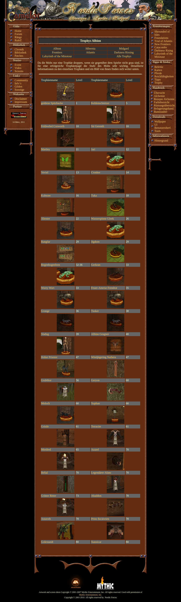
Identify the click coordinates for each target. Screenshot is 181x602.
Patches (19, 55)
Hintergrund (161, 140)
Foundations (161, 37)
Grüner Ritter (48, 495)
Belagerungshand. (164, 108)
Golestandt (47, 541)
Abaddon (96, 495)
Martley (45, 149)
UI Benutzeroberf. (163, 126)
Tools (158, 130)
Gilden (18, 86)
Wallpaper (160, 121)
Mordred (46, 449)
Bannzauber (160, 111)
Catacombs (161, 47)
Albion (57, 48)
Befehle (159, 66)
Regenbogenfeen (50, 264)
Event (18, 64)
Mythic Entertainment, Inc (90, 595)
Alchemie (159, 95)
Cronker (95, 172)
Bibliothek (21, 52)
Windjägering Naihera (103, 357)
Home (18, 30)
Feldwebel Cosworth (52, 126)
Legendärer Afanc (101, 472)
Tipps (158, 79)
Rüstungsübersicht (164, 105)
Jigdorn (95, 241)
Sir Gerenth (97, 126)
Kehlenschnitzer (100, 103)
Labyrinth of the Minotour (57, 56)
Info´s (18, 83)
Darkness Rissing (124, 52)
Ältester (45, 218)
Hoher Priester (49, 357)
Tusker (95, 310)
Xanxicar (96, 541)
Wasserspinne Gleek (102, 218)
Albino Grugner (100, 334)
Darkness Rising (164, 50)
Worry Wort (47, 287)
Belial (44, 472)
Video (18, 67)
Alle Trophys (124, 56)
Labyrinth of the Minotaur (164, 55)
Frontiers (57, 52)
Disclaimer (21, 98)
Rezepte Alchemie (164, 99)
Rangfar (45, 241)
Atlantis (90, 52)
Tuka (94, 195)
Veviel (44, 172)
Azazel (95, 449)
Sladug (45, 334)
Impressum (21, 101)
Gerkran (95, 264)
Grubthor (46, 380)
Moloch (45, 403)
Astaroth (46, 518)
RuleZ (18, 40)
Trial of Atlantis (163, 41)
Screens (19, 71)
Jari (93, 149)
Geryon (95, 380)
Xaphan (95, 403)
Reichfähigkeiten (164, 76)
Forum (18, 34)
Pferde (158, 73)
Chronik (19, 49)
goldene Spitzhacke (52, 103)
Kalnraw (46, 195)
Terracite (96, 426)
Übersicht (159, 92)
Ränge (18, 37)
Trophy (159, 82)
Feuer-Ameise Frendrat (104, 287)
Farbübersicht (161, 102)
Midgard (124, 48)
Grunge (45, 310)
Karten (158, 70)
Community (21, 80)
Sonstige (19, 89)
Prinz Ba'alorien (100, 518)
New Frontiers (163, 44)
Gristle (45, 426)
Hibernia (90, 48)
